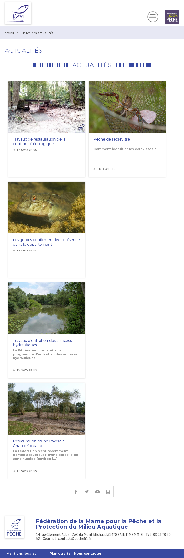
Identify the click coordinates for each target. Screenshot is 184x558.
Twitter (86, 491)
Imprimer (108, 491)
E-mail (97, 491)
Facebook (76, 491)
